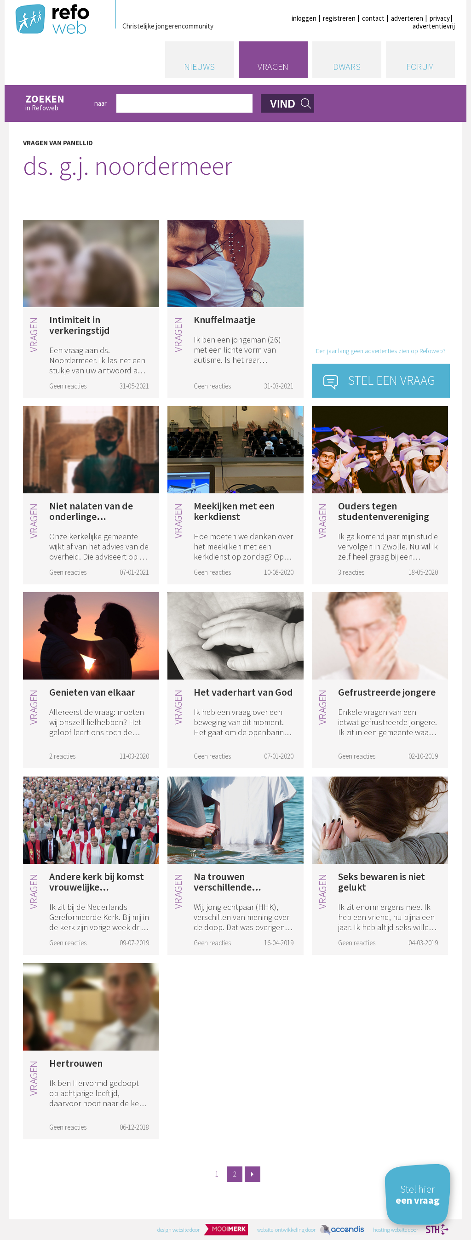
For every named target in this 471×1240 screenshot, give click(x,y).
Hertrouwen (76, 1063)
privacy (440, 18)
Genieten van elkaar (92, 692)
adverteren (407, 18)
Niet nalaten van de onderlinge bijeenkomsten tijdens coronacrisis (97, 521)
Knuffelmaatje (224, 319)
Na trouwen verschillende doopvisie (223, 887)
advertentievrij (434, 26)
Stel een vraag (391, 380)
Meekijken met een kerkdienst (234, 511)
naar (100, 103)
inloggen (304, 18)
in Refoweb (54, 103)
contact (373, 18)
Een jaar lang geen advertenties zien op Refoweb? (381, 351)
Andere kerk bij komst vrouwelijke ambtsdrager (96, 887)
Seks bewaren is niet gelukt (381, 881)
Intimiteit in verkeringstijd (79, 325)
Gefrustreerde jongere (387, 692)
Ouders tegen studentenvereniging (383, 511)
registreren (339, 18)
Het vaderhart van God (243, 692)
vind (282, 104)
